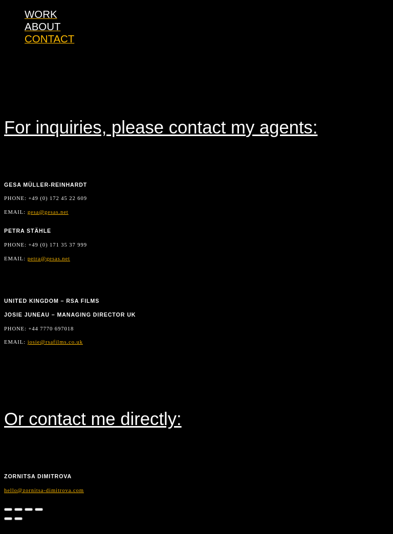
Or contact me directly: (93, 419)
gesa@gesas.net (48, 212)
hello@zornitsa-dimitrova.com (44, 490)
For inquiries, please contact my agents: (161, 127)
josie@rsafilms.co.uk (55, 342)
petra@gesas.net (49, 258)
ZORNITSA (49, 18)
